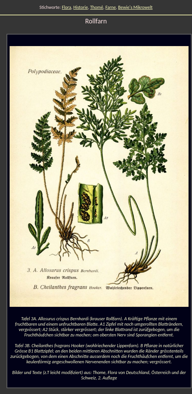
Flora (66, 7)
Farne (110, 7)
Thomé (96, 7)
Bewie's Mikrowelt (135, 7)
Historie (80, 7)
